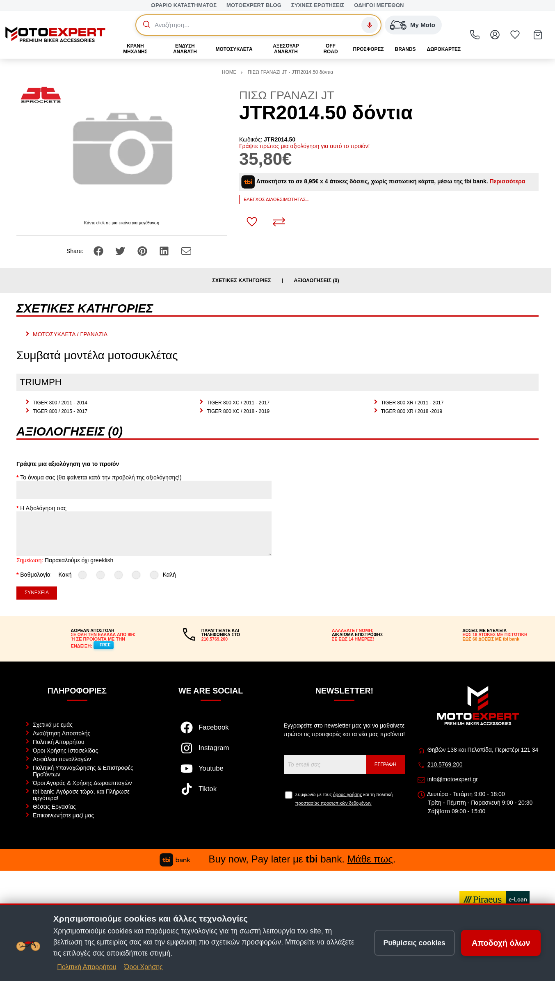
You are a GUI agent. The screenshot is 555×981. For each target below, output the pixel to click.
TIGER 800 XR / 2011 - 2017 (412, 403)
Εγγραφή (386, 764)
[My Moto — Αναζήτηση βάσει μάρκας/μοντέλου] (413, 25)
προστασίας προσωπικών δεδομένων (333, 803)
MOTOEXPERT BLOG (253, 5)
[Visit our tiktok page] (210, 793)
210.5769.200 (445, 764)
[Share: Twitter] (121, 250)
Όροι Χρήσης (143, 967)
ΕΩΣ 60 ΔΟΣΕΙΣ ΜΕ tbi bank (490, 639)
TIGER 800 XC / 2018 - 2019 (238, 411)
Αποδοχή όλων (501, 942)
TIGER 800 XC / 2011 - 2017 (238, 403)
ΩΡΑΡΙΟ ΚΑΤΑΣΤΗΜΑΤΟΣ (184, 5)
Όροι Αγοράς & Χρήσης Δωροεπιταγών (82, 783)
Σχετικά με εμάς (53, 724)
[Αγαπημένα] (515, 34)
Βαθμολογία (35, 574)
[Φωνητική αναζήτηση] (369, 25)
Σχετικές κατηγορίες (241, 280)
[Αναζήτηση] (250, 24)
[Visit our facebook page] (210, 731)
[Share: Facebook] (99, 250)
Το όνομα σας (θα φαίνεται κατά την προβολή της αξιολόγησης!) (100, 477)
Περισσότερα (507, 181)
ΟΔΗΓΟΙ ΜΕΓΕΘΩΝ (379, 5)
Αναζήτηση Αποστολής (61, 733)
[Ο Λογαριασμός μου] (495, 34)
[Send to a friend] (186, 250)
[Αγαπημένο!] (251, 221)
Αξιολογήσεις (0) (316, 280)
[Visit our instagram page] (210, 752)
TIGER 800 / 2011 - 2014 (60, 403)
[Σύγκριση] (279, 221)
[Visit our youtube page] (210, 772)
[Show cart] (538, 35)
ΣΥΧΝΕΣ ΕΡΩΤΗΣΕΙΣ (318, 5)
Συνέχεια (37, 592)
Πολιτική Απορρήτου (58, 742)
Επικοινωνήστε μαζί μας (63, 815)
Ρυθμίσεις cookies (414, 943)
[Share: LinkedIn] (165, 250)
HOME (229, 72)
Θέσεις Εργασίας (54, 806)
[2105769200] (475, 34)
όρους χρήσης (347, 794)
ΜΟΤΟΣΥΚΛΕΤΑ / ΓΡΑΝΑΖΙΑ (70, 334)
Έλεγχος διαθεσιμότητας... (277, 199)
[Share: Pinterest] (143, 250)
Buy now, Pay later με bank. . (278, 859)
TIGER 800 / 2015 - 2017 (60, 411)
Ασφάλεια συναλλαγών (62, 759)
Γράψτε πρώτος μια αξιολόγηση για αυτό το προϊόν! (304, 146)
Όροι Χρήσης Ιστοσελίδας (65, 750)
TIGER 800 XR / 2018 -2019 (411, 411)
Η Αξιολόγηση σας (43, 508)
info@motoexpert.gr (452, 779)
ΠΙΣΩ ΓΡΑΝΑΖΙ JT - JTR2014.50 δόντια (290, 72)
